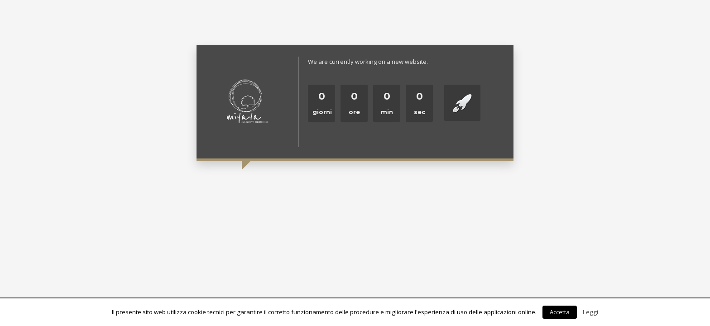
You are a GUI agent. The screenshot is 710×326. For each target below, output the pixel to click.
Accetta (560, 312)
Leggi (590, 312)
